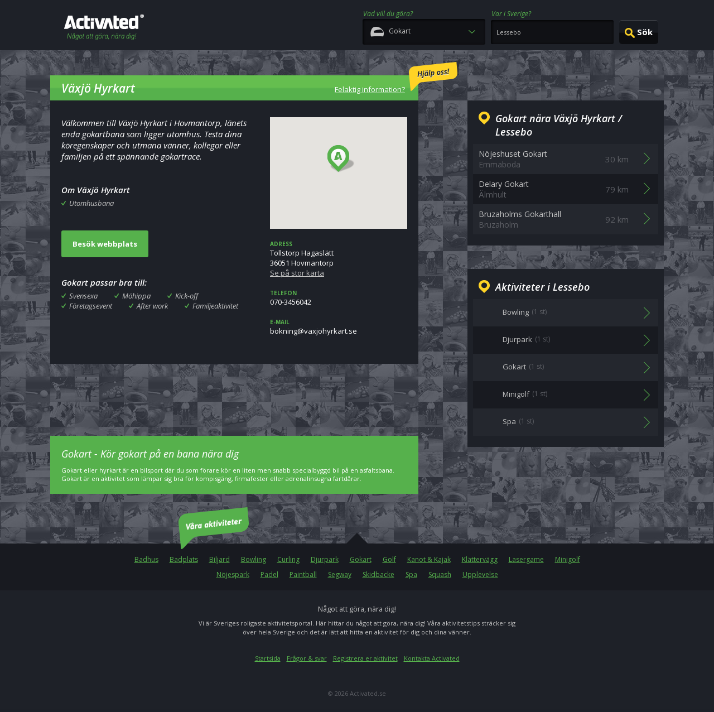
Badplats (184, 559)
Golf (389, 559)
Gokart (361, 559)
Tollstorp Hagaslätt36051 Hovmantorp (338, 259)
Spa (411, 574)
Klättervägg (480, 559)
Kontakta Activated (432, 658)
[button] (341, 159)
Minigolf (567, 559)
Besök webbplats (105, 244)
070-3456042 (338, 298)
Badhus (146, 559)
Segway (339, 574)
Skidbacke (378, 574)
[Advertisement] (234, 391)
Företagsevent (90, 306)
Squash (439, 574)
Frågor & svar (307, 658)
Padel (269, 574)
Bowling (253, 559)
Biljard (219, 559)
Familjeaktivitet (215, 306)
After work (152, 306)
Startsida (268, 658)
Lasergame (526, 559)
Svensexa (83, 296)
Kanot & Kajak (429, 559)
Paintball (303, 574)
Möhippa (136, 296)
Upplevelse (480, 574)
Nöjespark (232, 574)
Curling (288, 559)
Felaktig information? (396, 78)
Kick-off (186, 296)
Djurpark (325, 559)
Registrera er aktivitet (365, 658)
